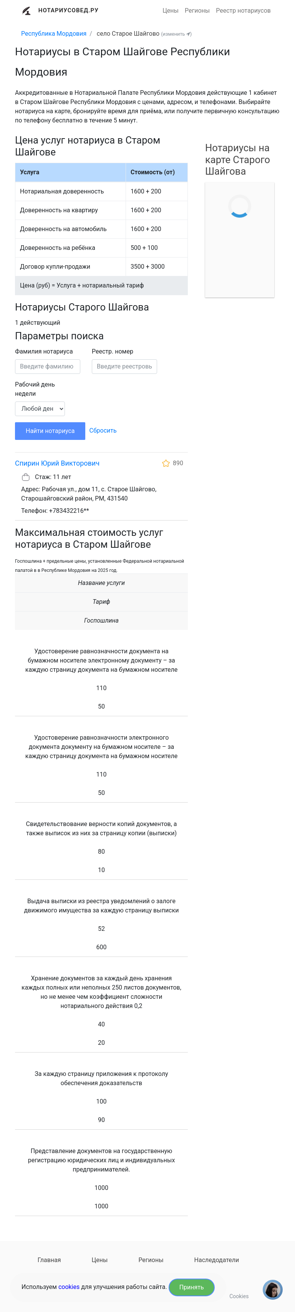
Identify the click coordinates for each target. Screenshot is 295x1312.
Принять (191, 1287)
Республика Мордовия (53, 33)
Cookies (239, 1296)
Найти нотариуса (50, 431)
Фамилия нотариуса (44, 351)
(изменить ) (176, 34)
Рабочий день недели (35, 389)
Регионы (197, 10)
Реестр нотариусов (243, 10)
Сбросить (102, 430)
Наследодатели (216, 1260)
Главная (49, 1260)
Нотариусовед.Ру (68, 10)
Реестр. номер (112, 351)
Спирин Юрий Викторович (57, 463)
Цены (170, 10)
